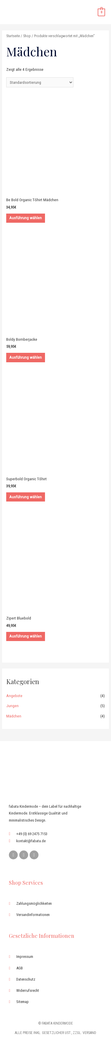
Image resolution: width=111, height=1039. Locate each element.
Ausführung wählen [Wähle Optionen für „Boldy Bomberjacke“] (25, 357)
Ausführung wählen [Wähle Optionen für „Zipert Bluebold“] (25, 636)
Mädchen (13, 716)
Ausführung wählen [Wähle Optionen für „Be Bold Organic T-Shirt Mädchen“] (25, 217)
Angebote (14, 695)
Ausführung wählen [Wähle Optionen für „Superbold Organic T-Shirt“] (25, 496)
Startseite (13, 36)
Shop (27, 36)
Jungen (12, 705)
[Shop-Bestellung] (39, 82)
